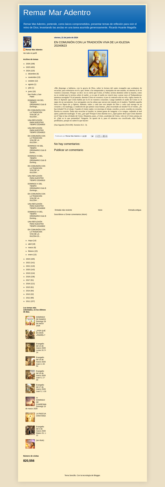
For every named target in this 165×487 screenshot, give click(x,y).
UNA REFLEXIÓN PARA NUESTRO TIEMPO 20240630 (36, 122)
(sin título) (40, 440)
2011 (28, 301)
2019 (28, 273)
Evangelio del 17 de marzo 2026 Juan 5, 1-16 (41, 388)
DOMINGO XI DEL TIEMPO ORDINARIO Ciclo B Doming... (37, 159)
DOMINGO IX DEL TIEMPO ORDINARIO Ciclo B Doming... (37, 215)
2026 (28, 64)
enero (30, 255)
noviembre (32, 77)
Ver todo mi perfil (30, 53)
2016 (28, 284)
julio (30, 88)
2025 (28, 67)
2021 (28, 266)
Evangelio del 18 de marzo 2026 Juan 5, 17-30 (41, 375)
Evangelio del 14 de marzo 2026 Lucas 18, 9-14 (41, 348)
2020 (28, 270)
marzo (31, 247)
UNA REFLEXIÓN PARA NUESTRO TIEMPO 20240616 (36, 178)
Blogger (97, 475)
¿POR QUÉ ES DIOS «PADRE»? (41, 333)
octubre (31, 81)
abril (30, 244)
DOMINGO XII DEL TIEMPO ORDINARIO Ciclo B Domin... (37, 149)
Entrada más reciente (63, 210)
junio (30, 91)
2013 (28, 294)
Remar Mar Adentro (57, 12)
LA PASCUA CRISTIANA (41, 415)
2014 (28, 291)
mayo (30, 241)
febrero (31, 251)
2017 (28, 280)
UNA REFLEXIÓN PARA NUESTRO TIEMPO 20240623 (36, 130)
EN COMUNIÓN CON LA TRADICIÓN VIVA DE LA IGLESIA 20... (36, 233)
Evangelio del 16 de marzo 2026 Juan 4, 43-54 (41, 361)
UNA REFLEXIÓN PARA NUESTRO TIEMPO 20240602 (36, 224)
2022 (28, 263)
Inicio (100, 210)
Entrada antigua (134, 210)
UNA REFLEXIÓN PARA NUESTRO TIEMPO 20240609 (36, 206)
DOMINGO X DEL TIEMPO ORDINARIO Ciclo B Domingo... (37, 187)
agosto (31, 84)
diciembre (32, 74)
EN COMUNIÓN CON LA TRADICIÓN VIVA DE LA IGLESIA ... (36, 113)
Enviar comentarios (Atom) (76, 214)
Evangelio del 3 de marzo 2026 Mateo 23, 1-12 (41, 431)
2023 (28, 259)
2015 (28, 287)
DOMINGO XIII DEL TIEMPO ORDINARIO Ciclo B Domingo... (37, 103)
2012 (28, 298)
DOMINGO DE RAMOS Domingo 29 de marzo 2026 (41, 321)
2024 (28, 71)
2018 (28, 277)
